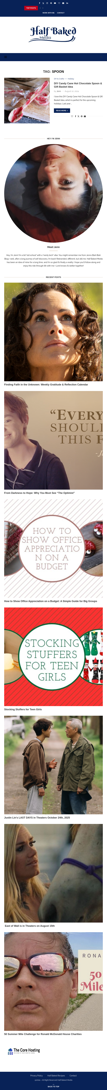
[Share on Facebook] (75, 116)
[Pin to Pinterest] (81, 116)
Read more (62, 111)
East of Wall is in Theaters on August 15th (29, 926)
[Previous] (40, 8)
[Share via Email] (85, 116)
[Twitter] (43, 3)
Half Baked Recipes (56, 1076)
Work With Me (48, 13)
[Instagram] (47, 3)
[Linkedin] (67, 3)
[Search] (101, 57)
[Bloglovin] (59, 3)
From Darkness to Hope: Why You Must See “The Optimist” (39, 493)
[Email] (63, 3)
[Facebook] (39, 3)
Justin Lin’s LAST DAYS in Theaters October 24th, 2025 (37, 817)
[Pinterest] (51, 3)
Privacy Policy (36, 1076)
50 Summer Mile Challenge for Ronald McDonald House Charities (43, 1034)
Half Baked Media (65, 1080)
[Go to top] (53, 1086)
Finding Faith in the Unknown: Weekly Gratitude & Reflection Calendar (46, 384)
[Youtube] (55, 3)
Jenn (59, 91)
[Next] (43, 8)
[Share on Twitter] (78, 116)
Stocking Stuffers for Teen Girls (23, 709)
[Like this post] (72, 116)
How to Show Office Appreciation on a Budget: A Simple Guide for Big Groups (50, 601)
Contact (61, 13)
